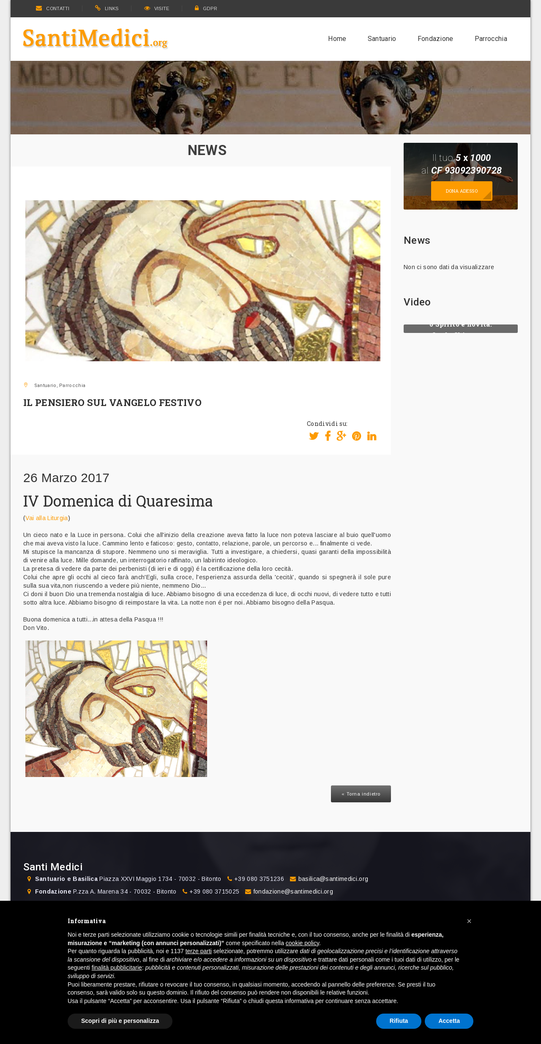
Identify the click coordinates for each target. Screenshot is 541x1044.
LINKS (107, 8)
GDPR (206, 8)
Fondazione (436, 39)
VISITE (156, 8)
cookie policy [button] (302, 943)
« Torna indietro (361, 793)
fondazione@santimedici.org (293, 891)
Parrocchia (491, 39)
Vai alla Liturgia (46, 518)
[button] (469, 921)
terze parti (199, 951)
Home (337, 39)
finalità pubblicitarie (117, 967)
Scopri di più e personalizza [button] (120, 1020)
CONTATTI (53, 8)
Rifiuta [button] (399, 1020)
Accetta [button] (449, 1020)
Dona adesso (462, 191)
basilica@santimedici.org (333, 878)
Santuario (382, 39)
